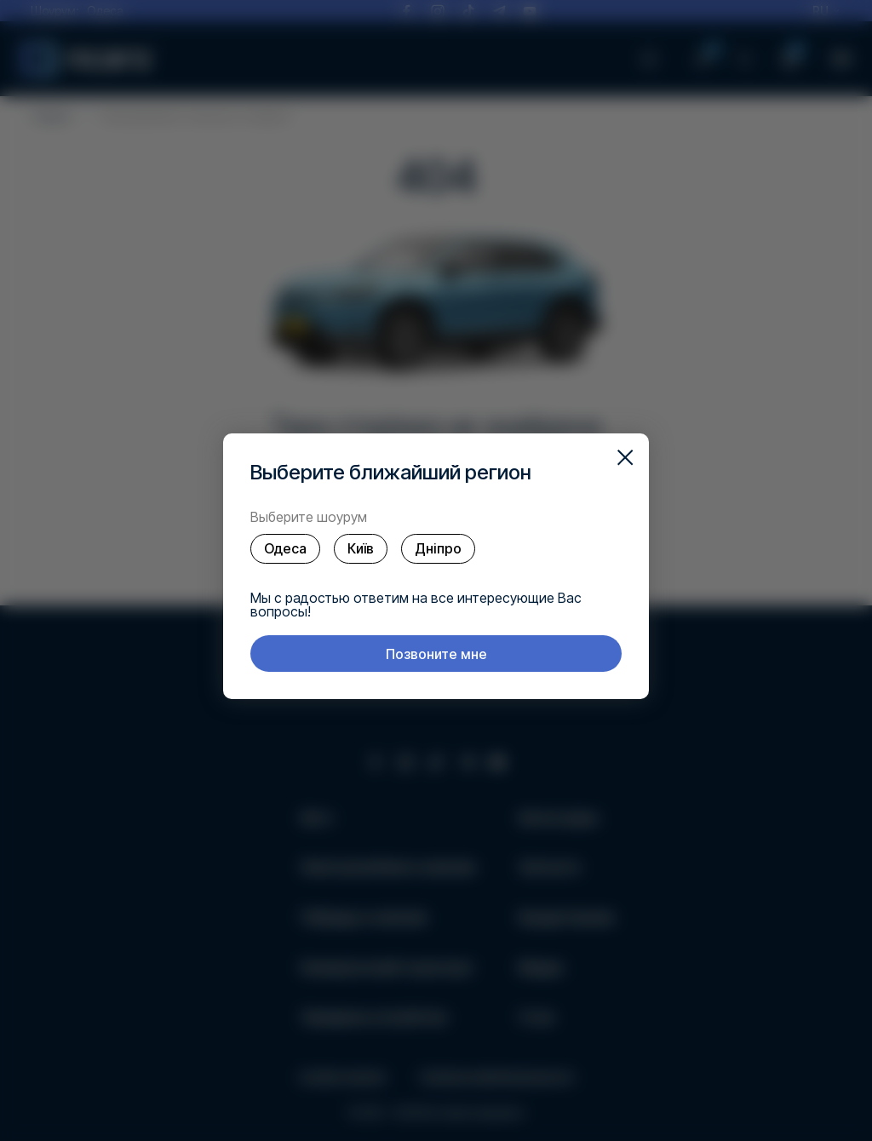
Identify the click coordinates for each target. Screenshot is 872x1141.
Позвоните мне (436, 653)
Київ (360, 548)
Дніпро (438, 548)
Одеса (285, 548)
